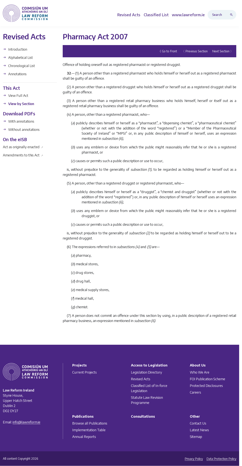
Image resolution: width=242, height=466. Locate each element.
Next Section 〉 (222, 51)
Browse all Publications (89, 423)
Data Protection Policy (221, 459)
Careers (195, 392)
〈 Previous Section (195, 51)
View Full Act (15, 95)
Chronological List (19, 65)
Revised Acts (140, 379)
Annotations (15, 73)
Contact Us (198, 423)
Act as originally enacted (23, 147)
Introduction (15, 49)
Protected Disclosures (206, 385)
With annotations (18, 121)
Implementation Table (89, 430)
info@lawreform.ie (26, 422)
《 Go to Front (167, 51)
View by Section (18, 103)
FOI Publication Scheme (207, 379)
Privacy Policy (194, 459)
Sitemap (196, 436)
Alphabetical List (18, 57)
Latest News (199, 430)
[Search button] (232, 14)
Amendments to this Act (23, 155)
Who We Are (199, 372)
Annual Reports (84, 436)
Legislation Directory (146, 372)
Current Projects (84, 372)
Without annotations (21, 129)
